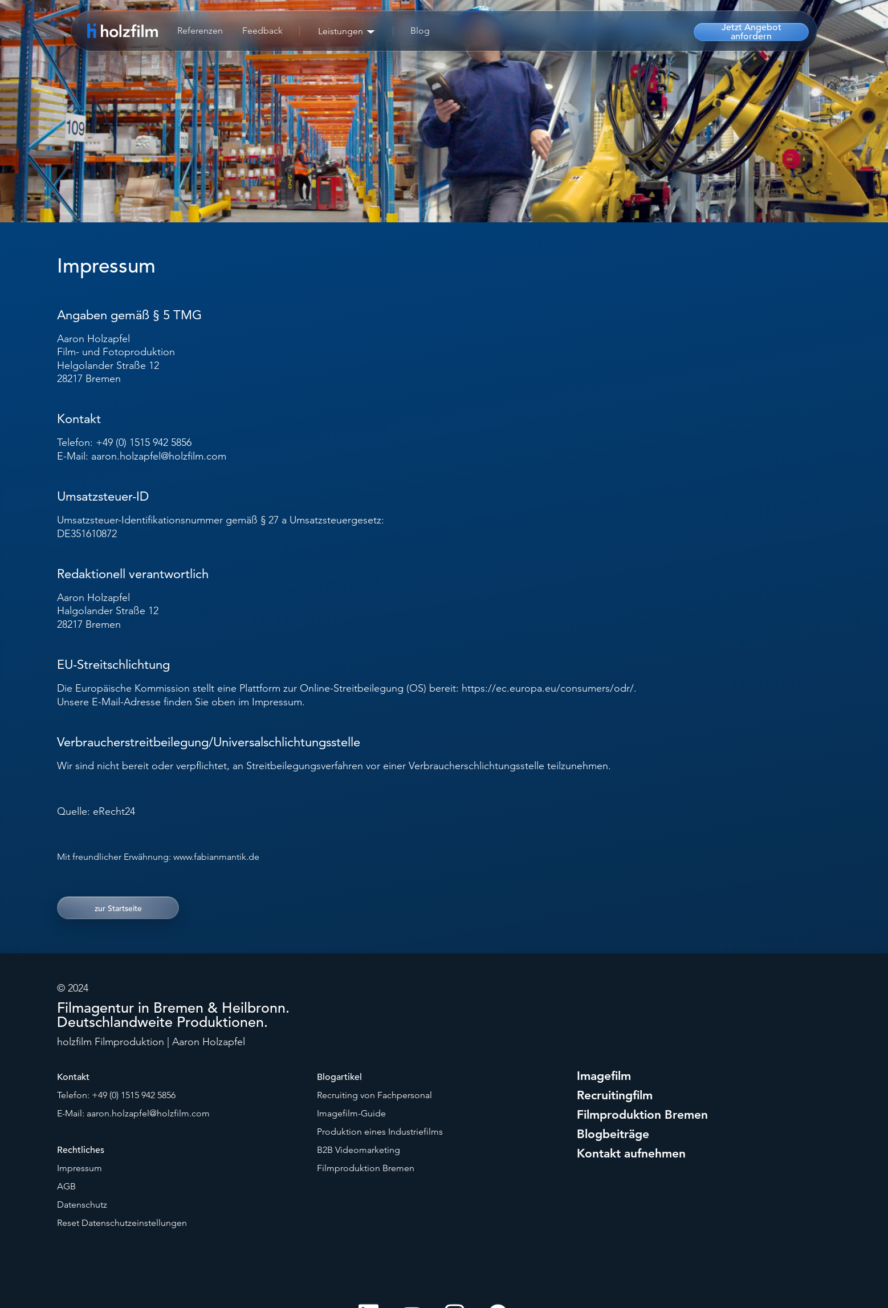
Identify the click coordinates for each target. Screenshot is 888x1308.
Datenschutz (82, 1204)
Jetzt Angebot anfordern (751, 32)
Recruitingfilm (615, 1095)
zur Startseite (118, 908)
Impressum (79, 1168)
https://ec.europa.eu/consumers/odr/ (548, 688)
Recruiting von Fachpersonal (374, 1095)
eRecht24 (114, 811)
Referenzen (200, 30)
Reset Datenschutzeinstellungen (122, 1222)
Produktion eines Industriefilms (380, 1131)
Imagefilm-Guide (351, 1113)
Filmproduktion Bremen (365, 1168)
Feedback (262, 30)
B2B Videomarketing (358, 1149)
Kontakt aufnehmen (631, 1153)
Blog (420, 30)
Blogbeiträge (613, 1134)
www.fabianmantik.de (216, 856)
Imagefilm (604, 1076)
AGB (66, 1186)
